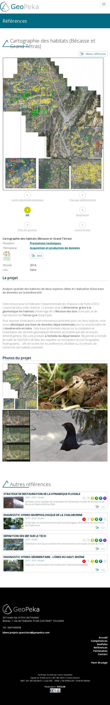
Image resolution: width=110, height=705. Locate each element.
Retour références (96, 53)
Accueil (103, 637)
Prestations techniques (45, 243)
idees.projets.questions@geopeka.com (26, 632)
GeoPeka (102, 644)
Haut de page (99, 662)
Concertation (82, 230)
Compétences (99, 640)
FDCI (39, 255)
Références (101, 647)
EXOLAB (61, 686)
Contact (103, 654)
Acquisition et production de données (55, 248)
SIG (27, 215)
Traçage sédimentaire (82, 200)
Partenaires (100, 650)
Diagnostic (82, 215)
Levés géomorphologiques (27, 200)
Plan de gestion (27, 230)
